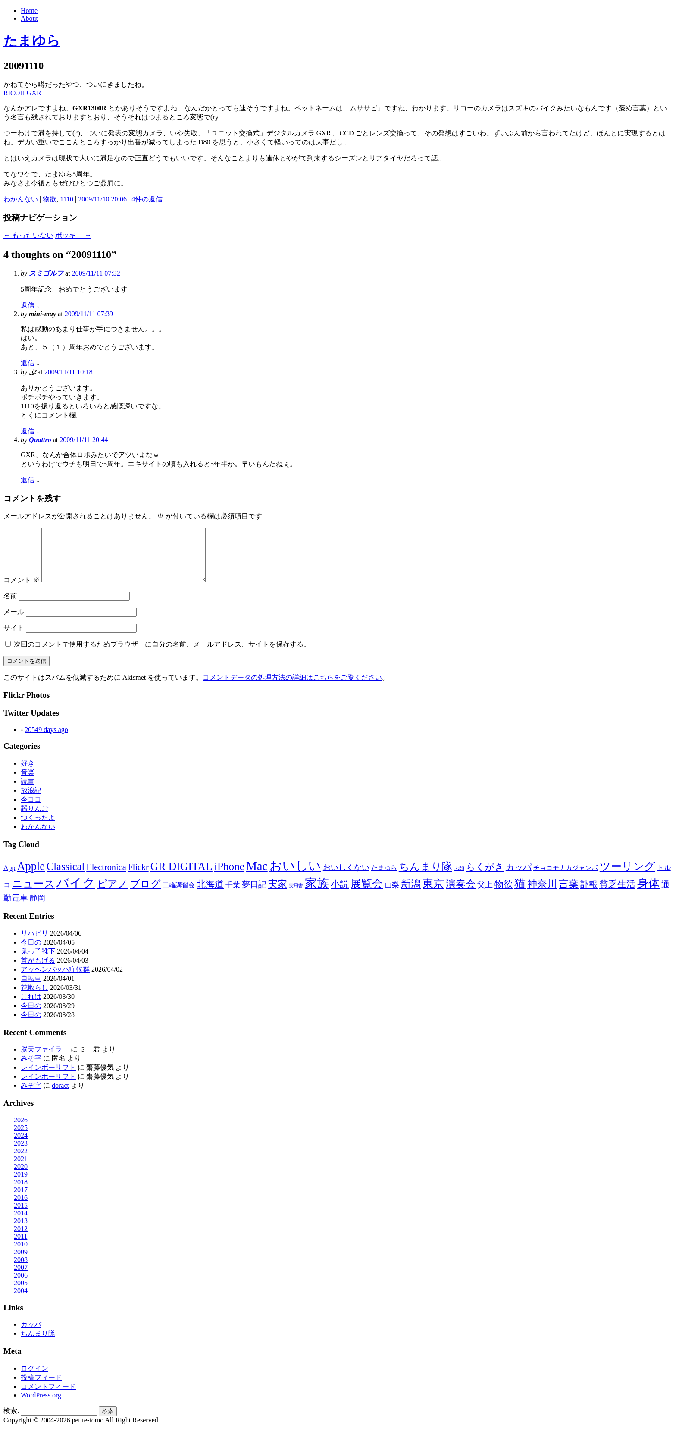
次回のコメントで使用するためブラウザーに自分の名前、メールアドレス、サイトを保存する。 (162, 654)
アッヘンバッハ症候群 (55, 979)
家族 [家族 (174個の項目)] (317, 893)
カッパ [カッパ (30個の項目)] (519, 877)
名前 (10, 606)
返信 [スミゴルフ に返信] (27, 305)
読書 (27, 791)
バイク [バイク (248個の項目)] (75, 893)
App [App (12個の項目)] (9, 878)
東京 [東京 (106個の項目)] (433, 894)
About (29, 18)
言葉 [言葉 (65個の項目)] (569, 894)
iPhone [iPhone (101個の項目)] (229, 876)
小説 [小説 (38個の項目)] (340, 894)
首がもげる (38, 970)
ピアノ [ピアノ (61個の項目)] (112, 894)
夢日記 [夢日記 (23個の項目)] (254, 894)
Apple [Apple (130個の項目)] (31, 876)
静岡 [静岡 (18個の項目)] (37, 908)
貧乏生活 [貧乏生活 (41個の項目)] (617, 894)
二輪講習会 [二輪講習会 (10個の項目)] (179, 895)
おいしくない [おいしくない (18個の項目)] (346, 877)
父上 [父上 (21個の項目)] (485, 895)
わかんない (20, 199)
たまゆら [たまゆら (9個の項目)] (384, 878)
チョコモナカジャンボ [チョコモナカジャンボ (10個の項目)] (565, 878)
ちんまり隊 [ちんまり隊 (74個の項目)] (425, 876)
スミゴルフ (46, 273)
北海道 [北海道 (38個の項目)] (210, 894)
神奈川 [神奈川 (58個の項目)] (542, 894)
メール (13, 622)
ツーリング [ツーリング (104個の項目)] (627, 876)
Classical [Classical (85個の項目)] (65, 876)
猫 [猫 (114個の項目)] (520, 894)
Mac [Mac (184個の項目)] (257, 876)
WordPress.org (41, 1405)
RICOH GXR (22, 93)
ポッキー (73, 235)
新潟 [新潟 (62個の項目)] (411, 894)
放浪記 (31, 800)
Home (29, 10)
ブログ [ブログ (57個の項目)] (145, 894)
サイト (13, 638)
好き (27, 773)
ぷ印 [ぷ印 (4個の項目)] (459, 879)
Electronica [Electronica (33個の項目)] (106, 877)
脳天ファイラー (45, 1059)
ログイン (34, 1378)
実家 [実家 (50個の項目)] (277, 894)
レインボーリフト (48, 1077)
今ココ (31, 809)
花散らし (34, 998)
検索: (11, 1421)
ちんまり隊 (38, 1343)
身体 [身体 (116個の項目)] (648, 894)
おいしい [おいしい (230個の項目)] (295, 876)
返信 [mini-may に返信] (27, 363)
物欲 (49, 199)
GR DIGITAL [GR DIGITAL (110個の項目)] (181, 876)
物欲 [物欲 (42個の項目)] (503, 894)
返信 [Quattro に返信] (27, 480)
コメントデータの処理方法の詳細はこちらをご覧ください (292, 687)
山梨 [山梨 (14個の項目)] (392, 895)
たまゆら (31, 40)
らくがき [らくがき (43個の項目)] (485, 877)
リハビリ (34, 943)
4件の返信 (147, 199)
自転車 (31, 988)
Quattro (40, 439)
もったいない (28, 235)
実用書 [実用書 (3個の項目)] (296, 896)
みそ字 (31, 1068)
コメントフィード (48, 1396)
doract (60, 1095)
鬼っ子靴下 (38, 961)
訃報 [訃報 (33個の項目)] (589, 894)
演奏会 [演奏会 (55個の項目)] (461, 894)
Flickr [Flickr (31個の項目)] (138, 877)
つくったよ (38, 828)
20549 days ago (46, 740)
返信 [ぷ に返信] (27, 431)
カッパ (31, 1334)
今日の (31, 952)
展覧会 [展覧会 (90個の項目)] (367, 894)
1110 (66, 199)
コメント (21, 590)
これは (31, 1007)
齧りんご (34, 819)
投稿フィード (41, 1387)
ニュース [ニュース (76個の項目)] (33, 894)
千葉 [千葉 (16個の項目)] (232, 895)
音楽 (27, 782)
